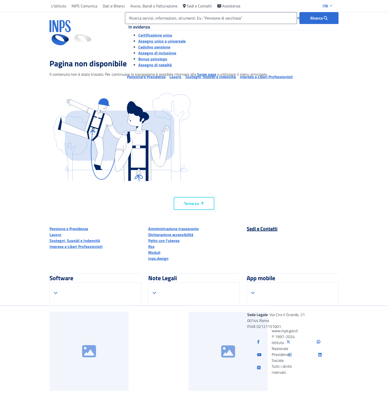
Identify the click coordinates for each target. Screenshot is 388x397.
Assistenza (228, 6)
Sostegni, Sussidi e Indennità (74, 241)
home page (206, 74)
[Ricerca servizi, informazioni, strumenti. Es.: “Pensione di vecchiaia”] (211, 18)
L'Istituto (58, 6)
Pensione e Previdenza (68, 229)
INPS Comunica (84, 6)
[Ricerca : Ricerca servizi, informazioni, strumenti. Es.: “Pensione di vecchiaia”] (319, 18)
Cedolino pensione (154, 47)
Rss (151, 246)
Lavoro (55, 235)
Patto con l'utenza (163, 241)
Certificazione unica (155, 35)
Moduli (154, 252)
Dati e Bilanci (114, 6)
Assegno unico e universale (162, 41)
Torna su (194, 203)
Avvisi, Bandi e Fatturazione (153, 6)
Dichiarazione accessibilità (170, 235)
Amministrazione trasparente (173, 229)
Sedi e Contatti (197, 6)
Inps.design (158, 258)
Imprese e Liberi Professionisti (75, 246)
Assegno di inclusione (157, 53)
